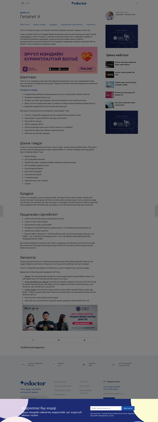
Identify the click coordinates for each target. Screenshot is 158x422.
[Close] (135, 402)
